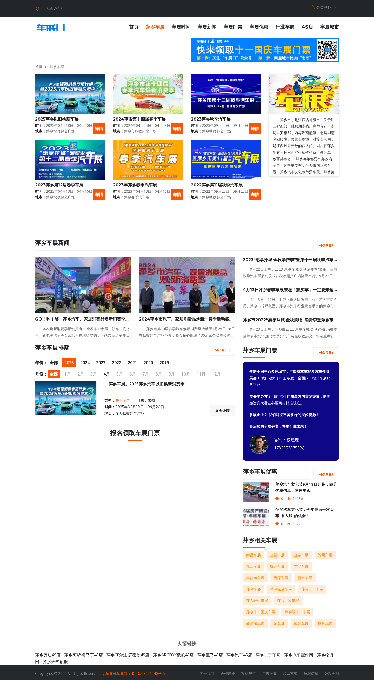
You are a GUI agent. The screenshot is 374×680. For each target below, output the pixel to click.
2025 (69, 361)
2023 (100, 361)
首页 (133, 25)
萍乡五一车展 (312, 587)
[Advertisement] (291, 224)
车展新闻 (207, 25)
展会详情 (222, 408)
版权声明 (331, 671)
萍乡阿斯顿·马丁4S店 (83, 653)
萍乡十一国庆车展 (260, 610)
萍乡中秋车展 (288, 598)
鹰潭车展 (281, 575)
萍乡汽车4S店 (239, 653)
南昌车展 (253, 553)
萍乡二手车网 (268, 653)
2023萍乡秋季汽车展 (211, 117)
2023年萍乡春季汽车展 (135, 183)
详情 (99, 126)
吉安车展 (301, 564)
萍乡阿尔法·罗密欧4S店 (127, 653)
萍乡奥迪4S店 (48, 653)
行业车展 (285, 25)
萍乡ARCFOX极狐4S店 (173, 653)
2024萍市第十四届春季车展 (139, 117)
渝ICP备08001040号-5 (146, 671)
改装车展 (301, 621)
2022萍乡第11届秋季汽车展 (217, 183)
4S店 (307, 25)
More (326, 243)
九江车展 (253, 564)
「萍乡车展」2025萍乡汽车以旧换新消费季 (144, 382)
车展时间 (181, 25)
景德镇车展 (255, 575)
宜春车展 (301, 553)
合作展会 (228, 671)
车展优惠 (259, 25)
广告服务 (269, 671)
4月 (106, 372)
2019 (164, 361)
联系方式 (290, 671)
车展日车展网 (116, 671)
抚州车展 (277, 564)
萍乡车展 (155, 25)
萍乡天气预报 (55, 660)
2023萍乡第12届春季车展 (59, 183)
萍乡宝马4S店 (210, 653)
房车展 (279, 621)
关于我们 (207, 671)
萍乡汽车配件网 (298, 653)
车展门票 (233, 25)
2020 (148, 361)
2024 (85, 361)
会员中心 (323, 7)
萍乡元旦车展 (281, 587)
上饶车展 (277, 553)
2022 (116, 361)
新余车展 (305, 575)
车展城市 (329, 25)
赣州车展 (325, 553)
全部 (54, 361)
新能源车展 (255, 621)
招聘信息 (311, 671)
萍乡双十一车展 (297, 610)
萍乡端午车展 (257, 598)
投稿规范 (248, 671)
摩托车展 (325, 621)
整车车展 (122, 398)
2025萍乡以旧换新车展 (57, 117)
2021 (132, 361)
